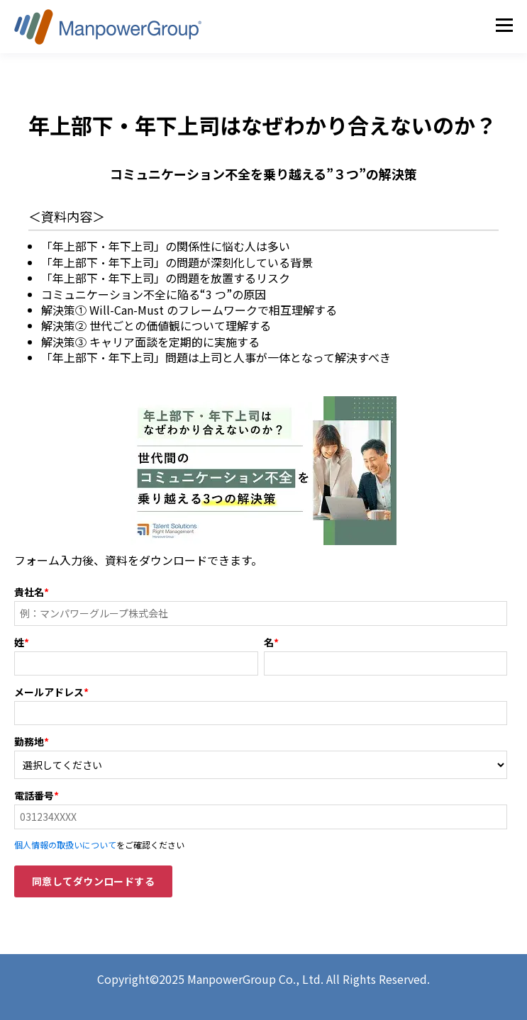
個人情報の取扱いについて (65, 845)
